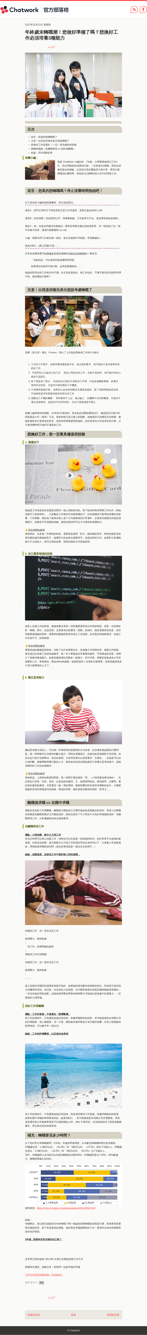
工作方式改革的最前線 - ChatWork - (44, 1275)
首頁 (73, 1314)
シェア (51, 46)
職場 (41, 1282)
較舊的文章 (113, 1314)
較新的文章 (34, 1314)
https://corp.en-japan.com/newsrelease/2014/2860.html (66, 1208)
